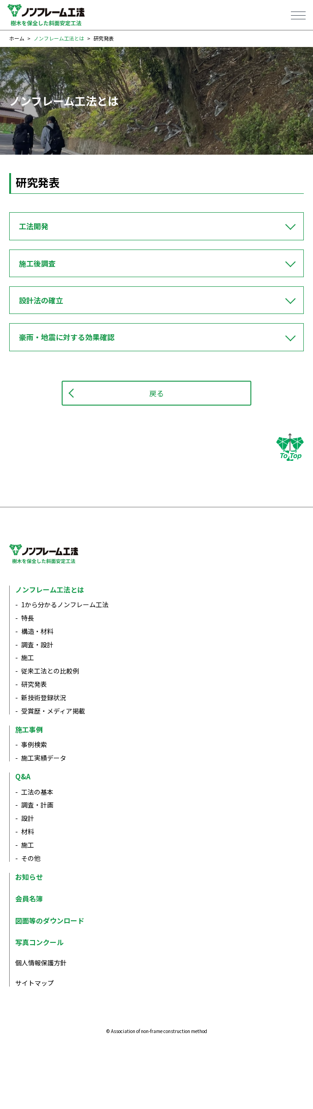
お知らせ (29, 877)
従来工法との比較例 (50, 670)
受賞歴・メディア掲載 (53, 710)
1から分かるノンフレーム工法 (65, 604)
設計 (27, 818)
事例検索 (34, 744)
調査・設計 (37, 644)
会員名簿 (29, 898)
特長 (27, 617)
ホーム (16, 38)
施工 (27, 657)
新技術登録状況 (43, 697)
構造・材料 (37, 631)
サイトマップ (34, 983)
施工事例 (29, 729)
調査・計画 (37, 804)
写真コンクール (39, 942)
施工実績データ (43, 757)
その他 (31, 858)
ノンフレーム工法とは (59, 38)
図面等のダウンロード (49, 920)
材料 (27, 831)
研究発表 (34, 684)
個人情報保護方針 (41, 962)
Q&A (22, 776)
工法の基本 (37, 791)
